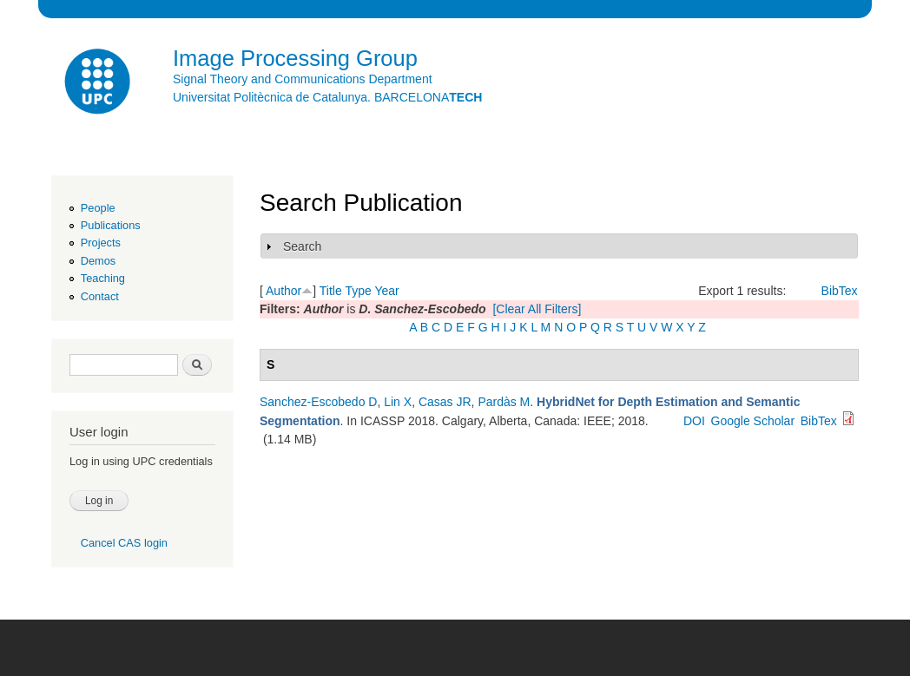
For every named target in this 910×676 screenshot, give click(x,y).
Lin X (398, 402)
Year (386, 291)
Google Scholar (753, 421)
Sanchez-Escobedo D (318, 402)
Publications (111, 225)
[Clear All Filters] (536, 309)
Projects (101, 242)
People (98, 207)
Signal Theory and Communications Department (302, 79)
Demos (98, 260)
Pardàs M (504, 402)
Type (358, 291)
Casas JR (445, 402)
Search (302, 246)
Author (283, 291)
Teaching (103, 278)
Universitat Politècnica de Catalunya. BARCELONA (327, 97)
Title (331, 291)
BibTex (839, 291)
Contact (100, 296)
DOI (694, 421)
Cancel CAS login (124, 542)
